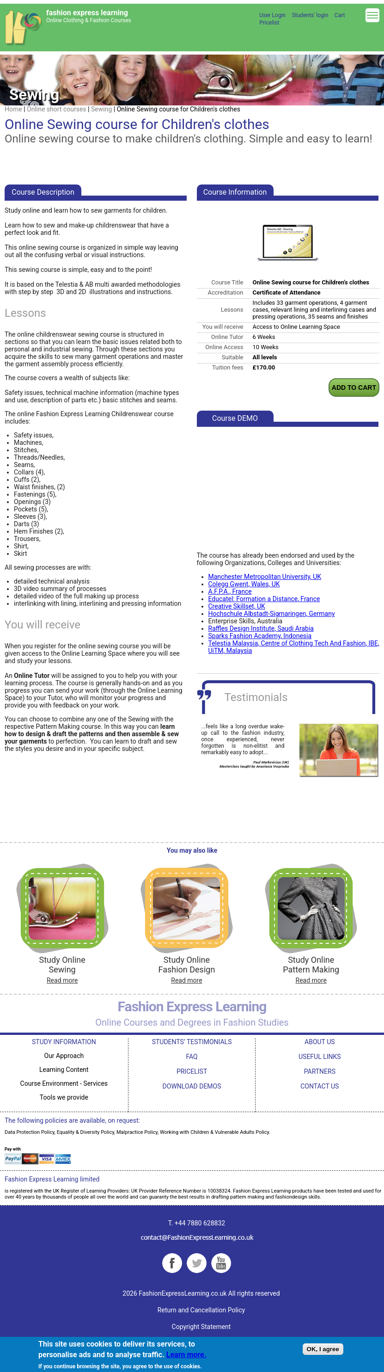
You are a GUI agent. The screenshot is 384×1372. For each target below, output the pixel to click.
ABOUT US (320, 1042)
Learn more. (186, 1354)
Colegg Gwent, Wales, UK (244, 584)
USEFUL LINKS (320, 1056)
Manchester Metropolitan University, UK (265, 576)
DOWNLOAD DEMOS (192, 1086)
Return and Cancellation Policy (201, 1310)
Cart (340, 15)
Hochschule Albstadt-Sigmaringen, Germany (271, 613)
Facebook (172, 1263)
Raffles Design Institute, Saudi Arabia (261, 628)
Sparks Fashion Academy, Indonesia (260, 636)
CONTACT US (319, 1086)
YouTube (221, 1263)
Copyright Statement (201, 1326)
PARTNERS (319, 1071)
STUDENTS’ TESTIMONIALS (192, 1042)
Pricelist (269, 22)
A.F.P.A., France (230, 591)
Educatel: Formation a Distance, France (264, 599)
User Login (272, 15)
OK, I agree (323, 1349)
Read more (62, 980)
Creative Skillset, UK (236, 606)
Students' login (310, 15)
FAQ (191, 1056)
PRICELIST (192, 1071)
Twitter (197, 1263)
